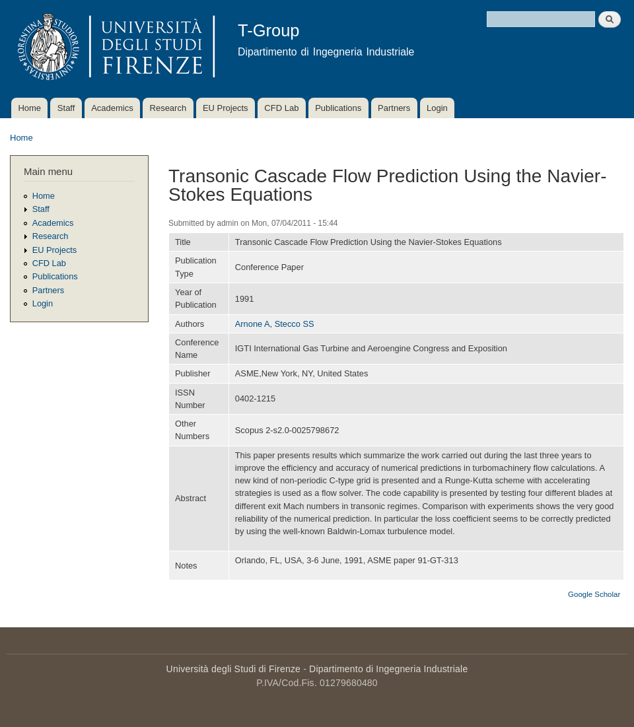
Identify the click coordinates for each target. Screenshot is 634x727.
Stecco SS (294, 324)
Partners (394, 108)
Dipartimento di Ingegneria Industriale (388, 669)
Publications (338, 108)
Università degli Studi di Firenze (233, 669)
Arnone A (252, 324)
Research (168, 108)
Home (29, 108)
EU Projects (225, 108)
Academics (112, 108)
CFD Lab (281, 108)
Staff (66, 108)
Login (437, 108)
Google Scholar (594, 594)
